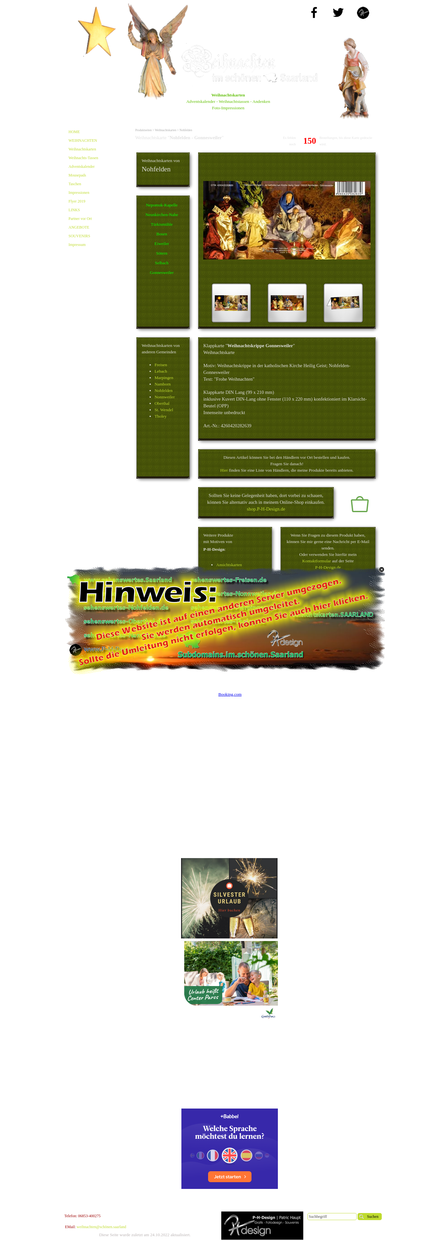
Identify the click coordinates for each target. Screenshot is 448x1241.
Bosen (161, 233)
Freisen (160, 364)
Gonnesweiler (162, 272)
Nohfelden (163, 390)
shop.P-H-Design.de (266, 509)
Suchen (372, 1216)
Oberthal (161, 403)
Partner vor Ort (80, 218)
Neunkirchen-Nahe (161, 214)
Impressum (77, 244)
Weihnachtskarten (82, 149)
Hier (224, 470)
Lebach (160, 371)
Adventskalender (82, 166)
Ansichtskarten (229, 564)
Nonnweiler (164, 396)
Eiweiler (161, 243)
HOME (74, 132)
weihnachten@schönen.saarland (101, 1227)
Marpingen (163, 377)
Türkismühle (162, 224)
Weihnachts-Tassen (83, 158)
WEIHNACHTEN (83, 140)
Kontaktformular (316, 560)
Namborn (162, 384)
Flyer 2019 (77, 201)
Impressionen (79, 192)
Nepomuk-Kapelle (162, 205)
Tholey (160, 416)
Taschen (75, 184)
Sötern (162, 253)
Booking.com (230, 694)
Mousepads (77, 175)
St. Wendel (163, 409)
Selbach (162, 262)
